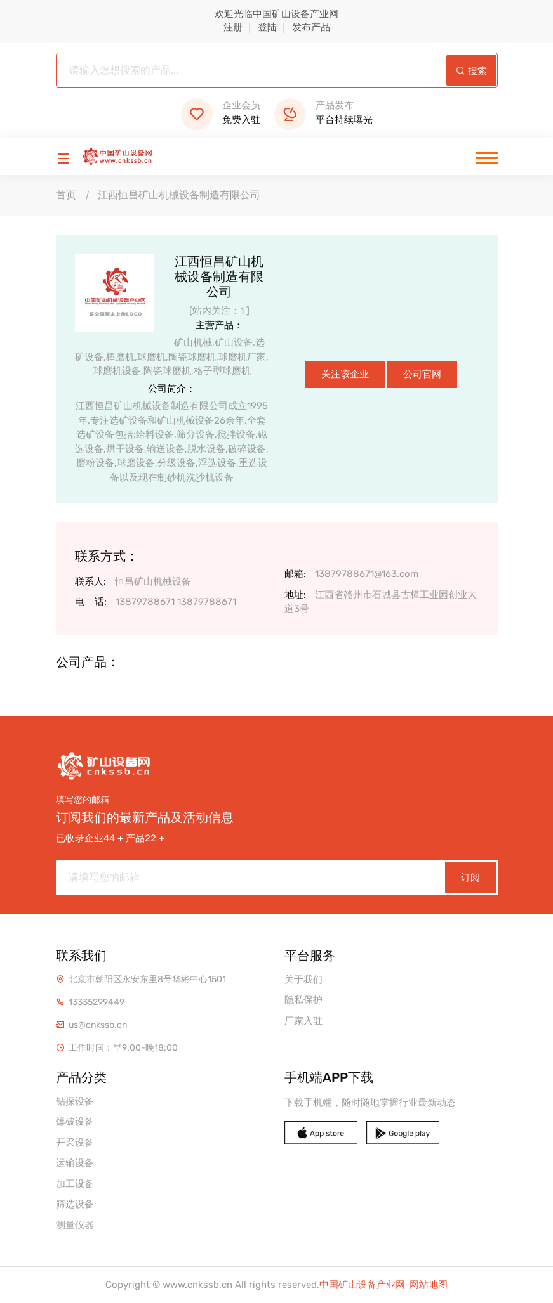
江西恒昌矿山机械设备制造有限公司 (179, 195)
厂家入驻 (303, 1021)
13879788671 (145, 601)
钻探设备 (75, 1101)
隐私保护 (303, 1000)
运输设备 (75, 1163)
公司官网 (422, 374)
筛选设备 (75, 1204)
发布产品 (311, 27)
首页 (66, 195)
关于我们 (303, 979)
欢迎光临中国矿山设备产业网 (276, 14)
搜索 (471, 71)
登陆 (267, 27)
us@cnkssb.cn (98, 1025)
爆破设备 (75, 1121)
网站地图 (429, 1284)
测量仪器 (75, 1225)
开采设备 (75, 1142)
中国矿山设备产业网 (362, 1284)
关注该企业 (345, 374)
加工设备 (75, 1184)
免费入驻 (220, 112)
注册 (233, 27)
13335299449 (96, 1002)
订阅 (470, 877)
